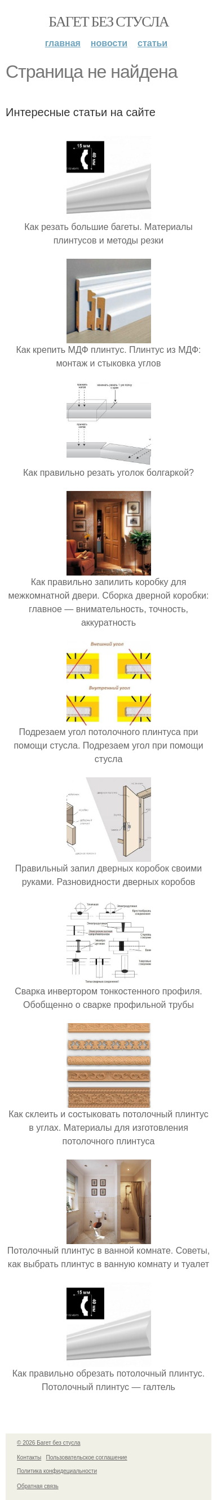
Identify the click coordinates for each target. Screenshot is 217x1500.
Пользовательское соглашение (86, 1457)
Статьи (152, 43)
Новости (109, 43)
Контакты (29, 1457)
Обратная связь (38, 1486)
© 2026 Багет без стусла (49, 1443)
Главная (63, 43)
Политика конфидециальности (57, 1471)
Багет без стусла (108, 22)
